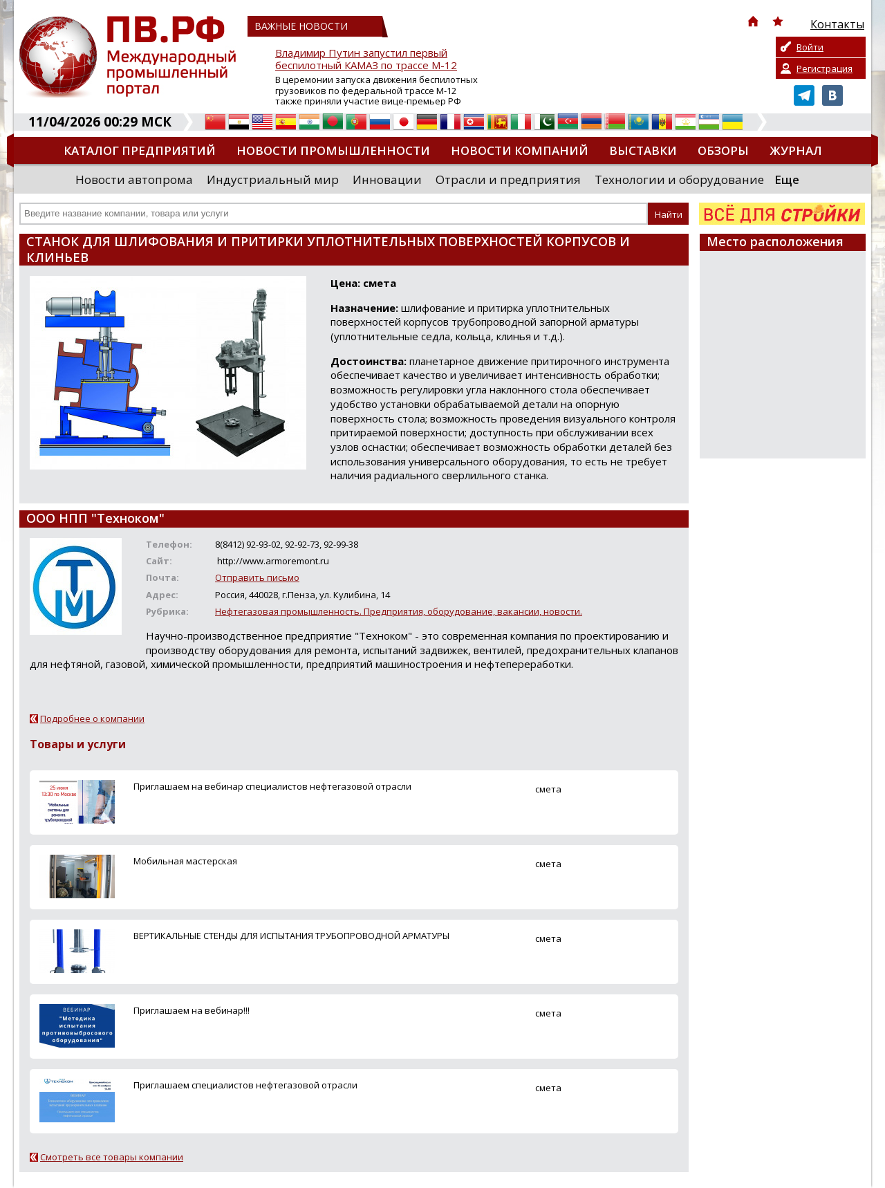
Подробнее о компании (92, 718)
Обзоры (723, 150)
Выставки (643, 150)
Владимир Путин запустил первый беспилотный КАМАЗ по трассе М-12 (366, 59)
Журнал (796, 150)
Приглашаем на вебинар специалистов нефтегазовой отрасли (272, 786)
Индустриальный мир (273, 179)
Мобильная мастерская (185, 861)
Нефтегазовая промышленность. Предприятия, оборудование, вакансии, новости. (398, 611)
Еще (786, 179)
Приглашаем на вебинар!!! (191, 1010)
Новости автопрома (134, 179)
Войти (809, 47)
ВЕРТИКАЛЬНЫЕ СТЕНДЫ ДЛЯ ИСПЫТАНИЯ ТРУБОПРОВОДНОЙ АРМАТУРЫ (291, 935)
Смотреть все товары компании (111, 1157)
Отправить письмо (257, 577)
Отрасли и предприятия (508, 179)
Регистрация (824, 68)
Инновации (387, 179)
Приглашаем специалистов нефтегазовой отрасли (245, 1085)
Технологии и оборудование (679, 179)
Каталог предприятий (140, 150)
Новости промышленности (333, 150)
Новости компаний (519, 150)
